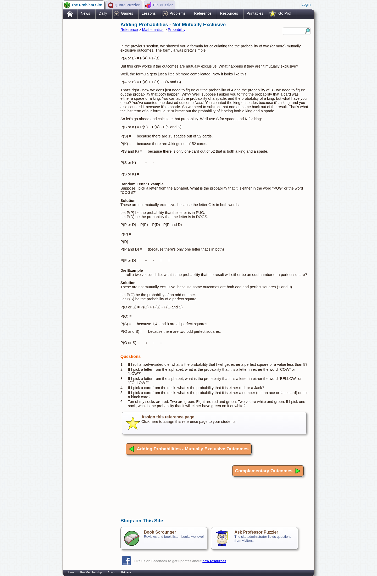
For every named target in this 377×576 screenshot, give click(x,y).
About (111, 572)
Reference (202, 13)
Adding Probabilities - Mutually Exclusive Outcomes (189, 449)
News (85, 13)
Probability (176, 29)
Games (127, 13)
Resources (229, 13)
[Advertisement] (89, 102)
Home (70, 572)
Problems (178, 13)
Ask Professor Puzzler (256, 532)
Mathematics (153, 29)
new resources (214, 561)
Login (306, 4)
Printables (255, 13)
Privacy (126, 572)
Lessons (149, 13)
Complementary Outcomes (268, 471)
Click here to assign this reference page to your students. (214, 423)
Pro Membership (91, 572)
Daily (103, 13)
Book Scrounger (160, 532)
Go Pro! (284, 13)
